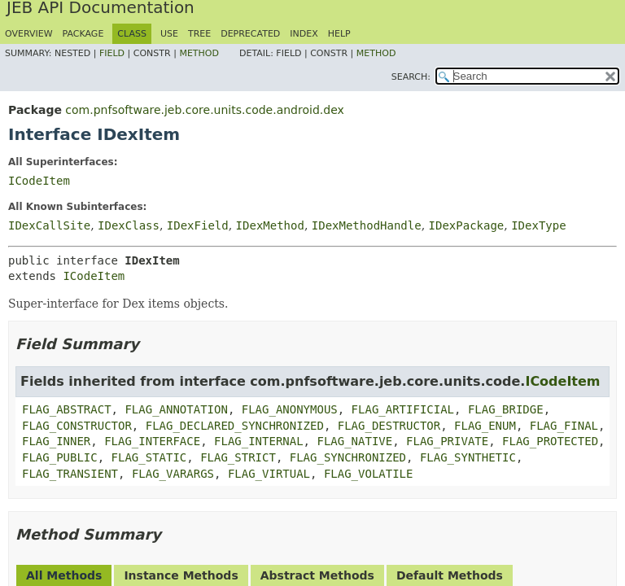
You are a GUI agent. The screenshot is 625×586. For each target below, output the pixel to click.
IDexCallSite (49, 225)
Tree (199, 33)
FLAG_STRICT (238, 457)
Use (169, 33)
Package (83, 33)
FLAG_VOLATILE (368, 473)
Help (339, 33)
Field (112, 53)
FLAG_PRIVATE (447, 441)
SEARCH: (411, 77)
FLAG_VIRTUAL (269, 473)
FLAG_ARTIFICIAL (403, 409)
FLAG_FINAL (564, 425)
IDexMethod (270, 225)
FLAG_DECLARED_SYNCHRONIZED (235, 425)
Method (199, 53)
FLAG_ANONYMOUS (290, 409)
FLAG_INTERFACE (152, 441)
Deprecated (250, 33)
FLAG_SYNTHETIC (468, 457)
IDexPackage (467, 225)
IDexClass (129, 225)
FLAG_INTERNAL (259, 441)
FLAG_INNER (56, 441)
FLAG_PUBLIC (60, 457)
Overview (29, 33)
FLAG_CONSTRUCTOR (77, 425)
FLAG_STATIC (149, 457)
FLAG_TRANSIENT (70, 473)
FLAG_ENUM (485, 425)
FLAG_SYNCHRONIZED (348, 457)
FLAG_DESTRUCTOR (389, 425)
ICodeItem (39, 180)
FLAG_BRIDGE (506, 409)
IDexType (538, 225)
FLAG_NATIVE (354, 441)
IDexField (198, 225)
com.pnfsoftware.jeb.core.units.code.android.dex (204, 109)
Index (303, 33)
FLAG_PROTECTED (550, 441)
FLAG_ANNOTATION (176, 409)
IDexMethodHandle (367, 225)
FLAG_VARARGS (173, 473)
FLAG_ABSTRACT (66, 409)
